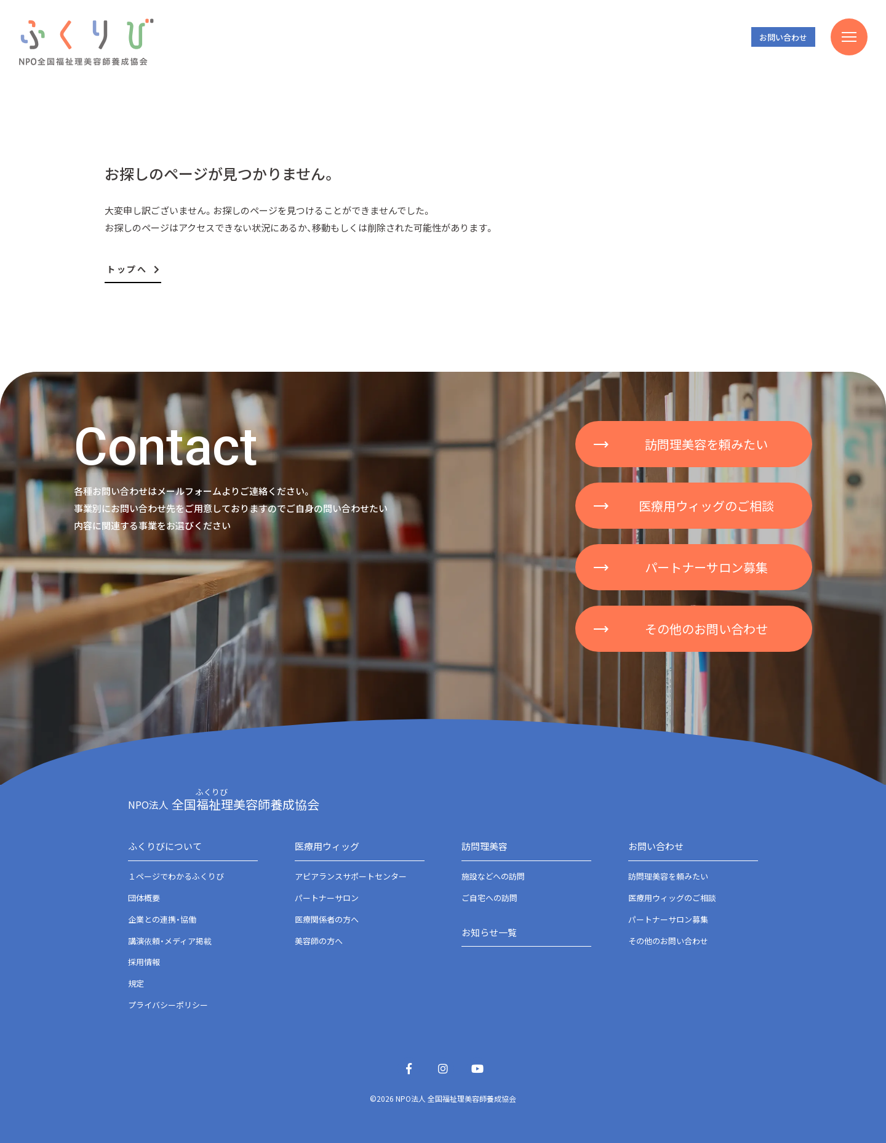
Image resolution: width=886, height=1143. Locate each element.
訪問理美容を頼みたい (668, 876)
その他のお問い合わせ (668, 941)
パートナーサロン (327, 898)
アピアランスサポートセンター (351, 876)
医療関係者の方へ (327, 919)
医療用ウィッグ (327, 846)
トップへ (133, 269)
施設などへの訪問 (493, 876)
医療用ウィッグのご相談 (672, 898)
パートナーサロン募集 (668, 919)
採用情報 (144, 962)
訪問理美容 (484, 846)
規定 (136, 983)
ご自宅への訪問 (489, 898)
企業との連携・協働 (162, 919)
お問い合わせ (783, 37)
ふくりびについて (165, 846)
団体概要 (144, 898)
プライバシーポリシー (168, 1005)
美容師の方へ (319, 941)
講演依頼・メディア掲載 (170, 941)
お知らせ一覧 (489, 932)
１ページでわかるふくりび (176, 876)
